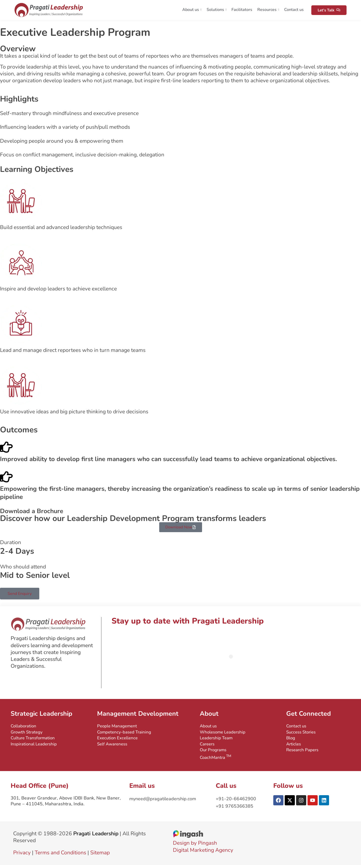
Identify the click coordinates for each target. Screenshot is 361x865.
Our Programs (213, 750)
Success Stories (301, 732)
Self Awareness (112, 744)
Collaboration (23, 726)
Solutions (217, 9)
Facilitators (241, 9)
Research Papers (302, 750)
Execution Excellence (117, 738)
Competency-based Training (124, 732)
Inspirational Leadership (34, 744)
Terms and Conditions (60, 852)
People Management (117, 726)
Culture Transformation (33, 738)
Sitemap (100, 852)
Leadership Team (216, 738)
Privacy (22, 852)
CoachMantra (215, 757)
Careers (207, 744)
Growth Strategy (27, 732)
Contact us (294, 9)
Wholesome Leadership (222, 732)
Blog (290, 738)
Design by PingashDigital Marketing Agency (203, 843)
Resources (268, 9)
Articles (293, 744)
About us (192, 9)
